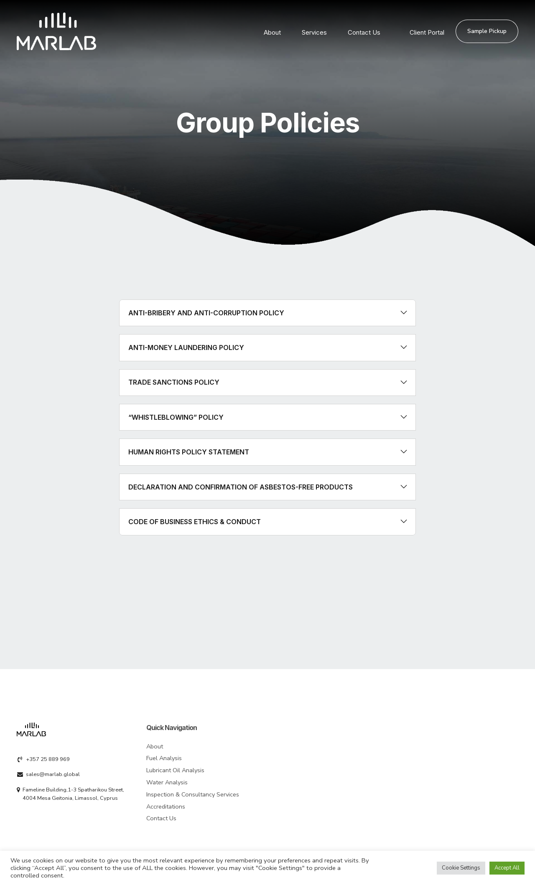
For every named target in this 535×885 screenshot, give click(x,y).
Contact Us (364, 32)
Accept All (507, 868)
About (272, 32)
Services (314, 32)
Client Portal (427, 32)
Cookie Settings (461, 868)
